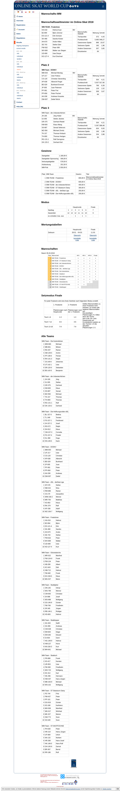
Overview (19, 20)
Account (20, 29)
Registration (20, 25)
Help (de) (19, 106)
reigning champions (22, 45)
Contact (19, 102)
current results (20, 48)
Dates (18, 34)
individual (19, 56)
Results (19, 42)
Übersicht (77, 235)
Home (19, 16)
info (17, 53)
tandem (19, 59)
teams (18, 69)
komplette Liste (77, 239)
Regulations (20, 38)
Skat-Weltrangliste (72, 775)
